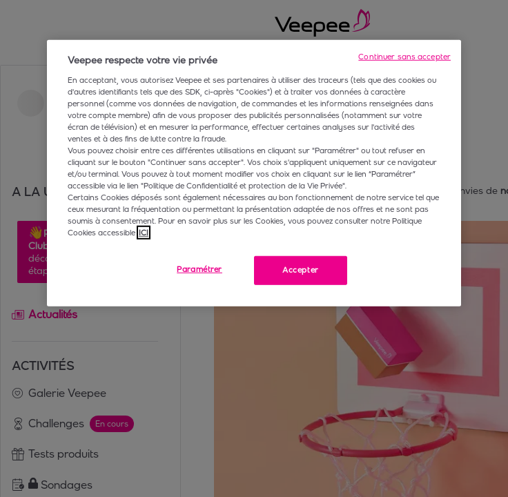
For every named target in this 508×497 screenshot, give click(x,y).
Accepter (300, 270)
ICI (143, 232)
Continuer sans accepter (404, 56)
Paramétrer (199, 269)
